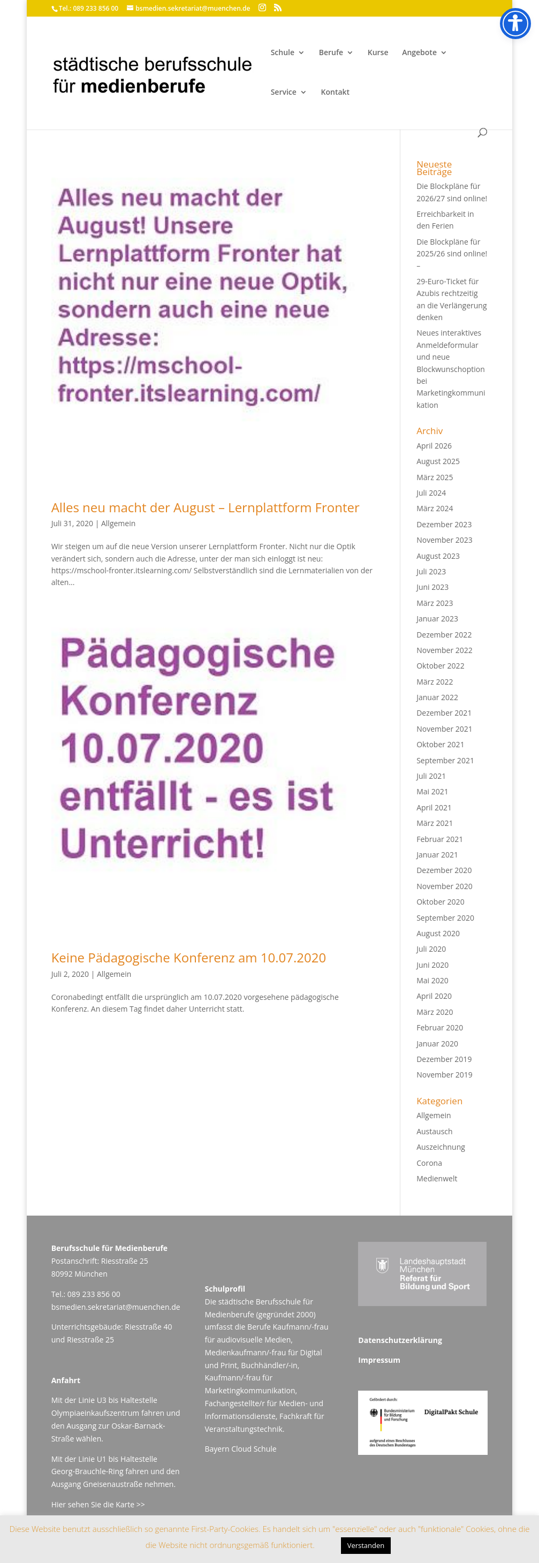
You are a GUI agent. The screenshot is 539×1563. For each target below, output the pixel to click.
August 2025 (438, 461)
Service (284, 92)
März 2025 (434, 477)
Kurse (378, 53)
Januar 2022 (437, 697)
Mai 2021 (432, 791)
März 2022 (434, 682)
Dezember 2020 (444, 870)
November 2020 (444, 886)
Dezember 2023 (444, 524)
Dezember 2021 (444, 713)
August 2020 (438, 933)
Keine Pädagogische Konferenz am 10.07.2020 (188, 957)
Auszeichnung (440, 1147)
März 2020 (434, 1012)
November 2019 (444, 1074)
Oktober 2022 (440, 666)
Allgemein (118, 523)
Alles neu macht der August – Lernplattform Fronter (205, 507)
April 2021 (434, 807)
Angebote (419, 53)
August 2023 (438, 556)
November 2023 (444, 540)
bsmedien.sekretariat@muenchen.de (115, 1307)
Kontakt (335, 92)
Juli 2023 (431, 571)
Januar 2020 (437, 1043)
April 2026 (434, 446)
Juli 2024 (431, 493)
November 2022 (444, 650)
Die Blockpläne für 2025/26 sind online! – (451, 254)
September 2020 (445, 918)
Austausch (434, 1131)
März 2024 (434, 508)
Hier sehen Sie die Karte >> (98, 1504)
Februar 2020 (439, 1027)
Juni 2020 (432, 965)
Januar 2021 (437, 854)
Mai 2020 (432, 980)
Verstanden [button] (366, 1545)
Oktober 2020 (440, 902)
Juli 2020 (431, 949)
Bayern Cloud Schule (240, 1449)
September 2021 (445, 760)
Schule (282, 53)
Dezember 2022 (444, 634)
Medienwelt (436, 1178)
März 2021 (434, 823)
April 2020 (434, 996)
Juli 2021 (431, 776)
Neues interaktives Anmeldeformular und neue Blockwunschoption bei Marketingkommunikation (450, 368)
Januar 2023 (437, 618)
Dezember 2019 (444, 1059)
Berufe (331, 53)
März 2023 (434, 603)
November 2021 (444, 729)
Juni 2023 (432, 587)
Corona (429, 1163)
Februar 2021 (439, 839)
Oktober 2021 (440, 744)
